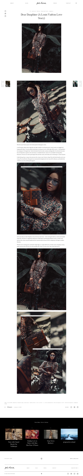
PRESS (55, 3)
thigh (6, 411)
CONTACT (68, 3)
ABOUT (12, 3)
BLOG (27, 3)
